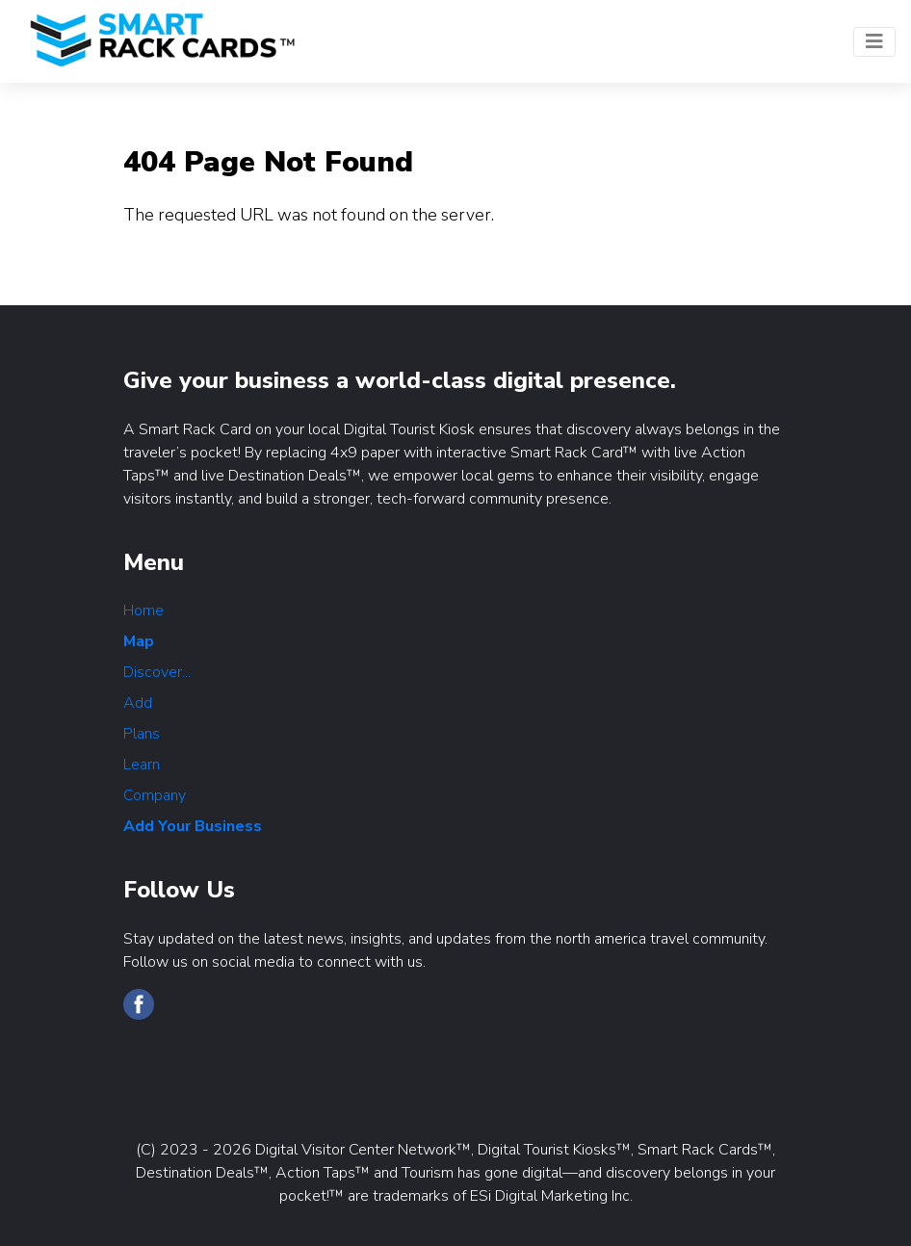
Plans (141, 733)
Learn (141, 764)
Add (137, 703)
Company (154, 795)
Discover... (157, 672)
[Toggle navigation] (874, 42)
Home (143, 610)
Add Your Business (192, 826)
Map (138, 641)
